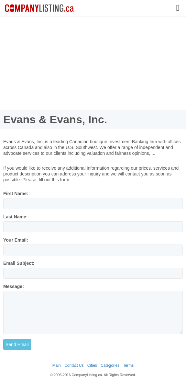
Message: (13, 286)
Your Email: (15, 240)
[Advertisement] (93, 63)
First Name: (15, 193)
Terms (128, 365)
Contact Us (73, 365)
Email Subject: (18, 263)
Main (56, 365)
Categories (110, 365)
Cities (92, 365)
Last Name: (15, 216)
